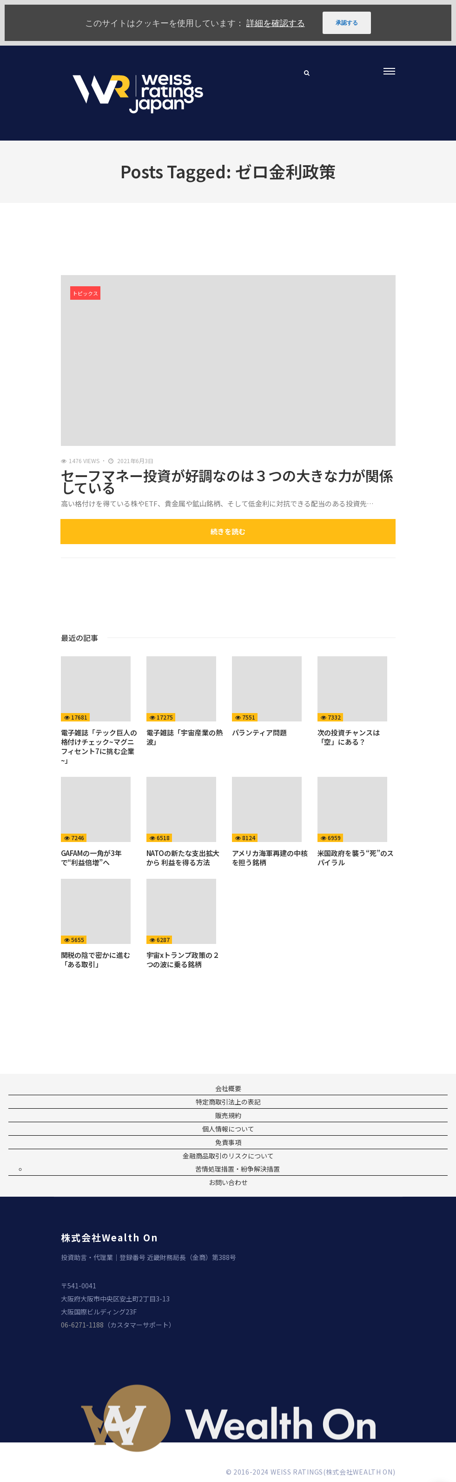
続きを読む (228, 531)
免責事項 (228, 1142)
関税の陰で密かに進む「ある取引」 (95, 959)
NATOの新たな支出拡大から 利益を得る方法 (183, 857)
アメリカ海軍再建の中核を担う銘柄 (270, 857)
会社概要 (228, 1088)
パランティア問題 (259, 732)
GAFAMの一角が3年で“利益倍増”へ (91, 857)
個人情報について (228, 1128)
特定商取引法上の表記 (228, 1101)
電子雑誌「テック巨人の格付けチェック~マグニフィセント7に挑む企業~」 (99, 746)
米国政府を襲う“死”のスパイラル (355, 857)
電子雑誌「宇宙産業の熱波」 (184, 737)
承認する (347, 22)
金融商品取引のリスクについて (228, 1155)
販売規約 (228, 1115)
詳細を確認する (275, 23)
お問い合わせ (228, 1182)
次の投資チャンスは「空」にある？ (348, 737)
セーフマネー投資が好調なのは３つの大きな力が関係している (227, 481)
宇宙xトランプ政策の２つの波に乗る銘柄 (182, 959)
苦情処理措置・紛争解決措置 (237, 1168)
